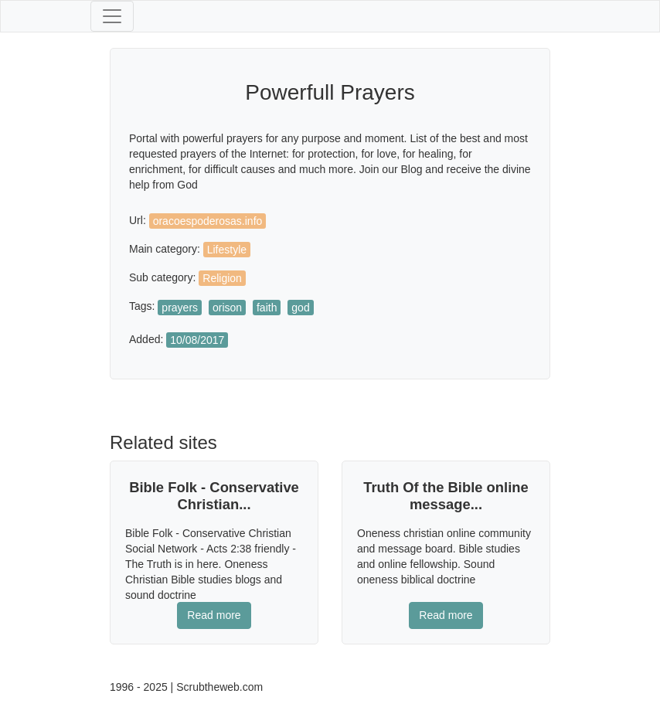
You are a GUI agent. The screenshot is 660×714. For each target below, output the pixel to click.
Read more (213, 615)
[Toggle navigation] (112, 16)
